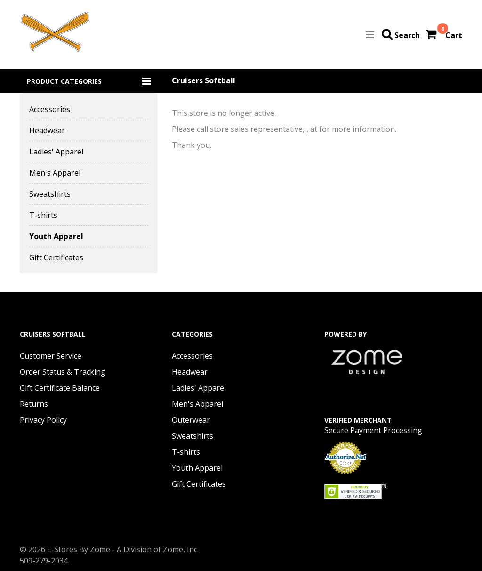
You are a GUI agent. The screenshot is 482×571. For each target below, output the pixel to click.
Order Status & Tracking (62, 372)
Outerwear (191, 420)
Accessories (49, 109)
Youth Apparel (56, 236)
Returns (34, 404)
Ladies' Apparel (56, 151)
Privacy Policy (43, 420)
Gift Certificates (56, 257)
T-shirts (43, 215)
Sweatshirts (50, 194)
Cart (453, 35)
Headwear (47, 130)
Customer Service (50, 356)
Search (407, 35)
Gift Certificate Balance (60, 388)
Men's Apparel (54, 173)
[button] (89, 81)
